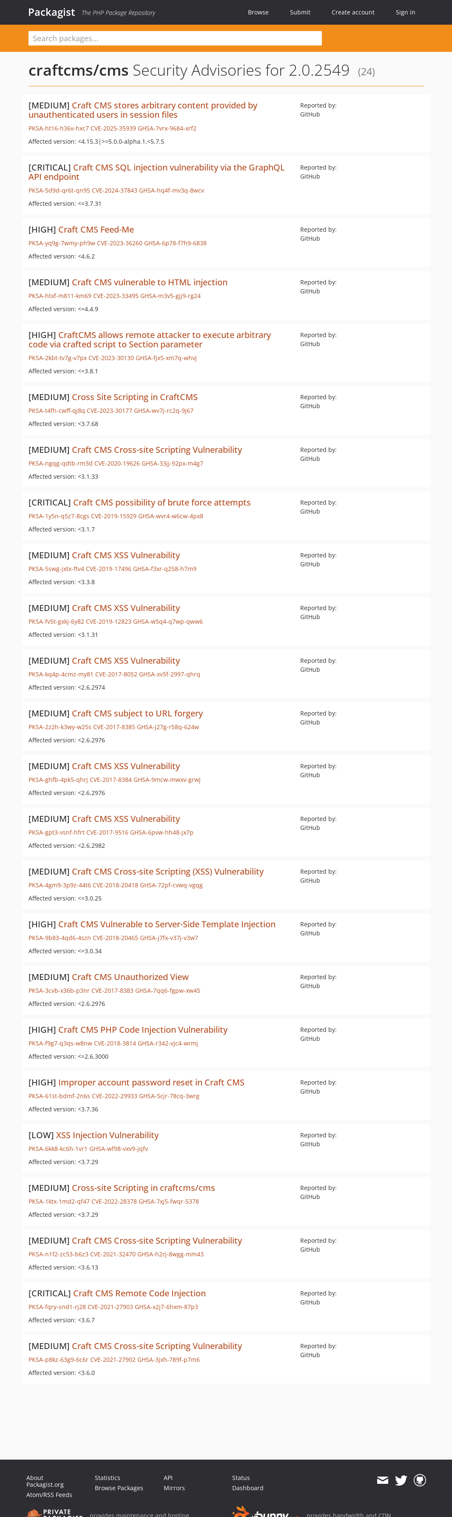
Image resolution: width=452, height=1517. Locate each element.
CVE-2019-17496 (108, 569)
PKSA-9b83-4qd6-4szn (59, 938)
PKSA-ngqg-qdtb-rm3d (60, 463)
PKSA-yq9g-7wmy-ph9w (61, 243)
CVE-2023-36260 (119, 243)
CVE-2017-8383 (112, 990)
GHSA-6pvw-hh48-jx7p (161, 832)
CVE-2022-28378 (114, 1201)
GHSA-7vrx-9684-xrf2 (167, 128)
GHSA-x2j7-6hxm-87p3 (166, 1307)
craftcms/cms (78, 70)
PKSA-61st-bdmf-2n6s (59, 1096)
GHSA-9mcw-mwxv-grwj (167, 780)
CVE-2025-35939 (113, 128)
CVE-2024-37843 (114, 190)
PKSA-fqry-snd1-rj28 (57, 1307)
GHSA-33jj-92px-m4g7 (172, 463)
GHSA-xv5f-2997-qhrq (169, 674)
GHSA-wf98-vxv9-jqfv (118, 1149)
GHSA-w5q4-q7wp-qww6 (168, 621)
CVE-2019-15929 (113, 516)
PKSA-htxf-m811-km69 (59, 296)
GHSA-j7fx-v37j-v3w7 (169, 938)
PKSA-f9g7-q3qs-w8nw (60, 1043)
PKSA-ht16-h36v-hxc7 (58, 128)
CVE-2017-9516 (107, 832)
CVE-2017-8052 (116, 674)
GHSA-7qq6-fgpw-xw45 (167, 990)
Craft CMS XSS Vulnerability (126, 555)
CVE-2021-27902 (113, 1359)
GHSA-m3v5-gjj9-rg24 (170, 296)
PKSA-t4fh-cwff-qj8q (56, 410)
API (168, 1478)
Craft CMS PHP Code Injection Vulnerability (142, 1029)
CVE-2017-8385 (114, 727)
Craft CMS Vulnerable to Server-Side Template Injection (167, 924)
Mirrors (174, 1488)
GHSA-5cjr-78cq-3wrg (169, 1096)
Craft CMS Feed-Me (96, 229)
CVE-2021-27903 (110, 1307)
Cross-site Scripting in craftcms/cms (143, 1187)
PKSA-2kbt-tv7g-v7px (57, 358)
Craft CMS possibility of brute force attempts (162, 502)
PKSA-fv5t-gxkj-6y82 (56, 621)
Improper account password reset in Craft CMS (151, 1082)
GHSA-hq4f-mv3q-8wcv (171, 190)
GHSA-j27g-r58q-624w (168, 727)
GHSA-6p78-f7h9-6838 (175, 243)
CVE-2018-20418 (115, 885)
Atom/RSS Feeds (49, 1495)
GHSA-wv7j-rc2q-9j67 (163, 410)
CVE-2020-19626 (117, 463)
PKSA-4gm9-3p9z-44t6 (59, 885)
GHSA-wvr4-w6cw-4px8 (170, 516)
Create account (353, 12)
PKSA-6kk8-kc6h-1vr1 (58, 1149)
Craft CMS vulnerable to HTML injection (149, 282)
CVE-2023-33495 (116, 296)
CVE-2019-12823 (108, 621)
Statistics (107, 1478)
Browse (258, 12)
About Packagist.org (45, 1481)
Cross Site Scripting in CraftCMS (135, 397)
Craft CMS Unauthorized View (130, 977)
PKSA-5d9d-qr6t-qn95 (59, 190)
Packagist (51, 12)
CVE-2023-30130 (111, 358)
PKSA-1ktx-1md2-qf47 (59, 1201)
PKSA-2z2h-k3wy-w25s (59, 727)
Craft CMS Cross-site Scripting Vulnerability (157, 449)
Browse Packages (119, 1488)
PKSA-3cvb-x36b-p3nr (59, 990)
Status (241, 1478)
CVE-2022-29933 (114, 1096)
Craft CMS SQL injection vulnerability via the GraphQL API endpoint (156, 172)
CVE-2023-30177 (109, 410)
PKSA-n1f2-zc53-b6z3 (58, 1254)
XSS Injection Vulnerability (107, 1135)
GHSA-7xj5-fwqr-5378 (169, 1201)
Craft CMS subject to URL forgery (137, 713)
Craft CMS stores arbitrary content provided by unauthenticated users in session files (142, 109)
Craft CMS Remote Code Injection (139, 1293)
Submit (300, 12)
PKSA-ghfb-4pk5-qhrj (58, 780)
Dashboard (248, 1488)
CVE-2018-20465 (115, 938)
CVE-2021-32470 (113, 1254)
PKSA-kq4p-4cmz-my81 (61, 674)
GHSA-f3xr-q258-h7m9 (164, 569)
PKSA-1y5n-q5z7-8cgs (58, 516)
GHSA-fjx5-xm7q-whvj (166, 358)
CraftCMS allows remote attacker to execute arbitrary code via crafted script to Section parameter (149, 339)
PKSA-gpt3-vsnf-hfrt (56, 832)
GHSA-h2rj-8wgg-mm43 (170, 1254)
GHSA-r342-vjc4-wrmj (168, 1043)
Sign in (405, 12)
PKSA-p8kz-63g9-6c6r (58, 1359)
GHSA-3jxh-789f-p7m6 (168, 1359)
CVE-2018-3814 (115, 1043)
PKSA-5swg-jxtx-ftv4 (56, 569)
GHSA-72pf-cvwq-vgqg (171, 885)
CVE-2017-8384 (111, 780)
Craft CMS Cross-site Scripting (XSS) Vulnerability (168, 871)
